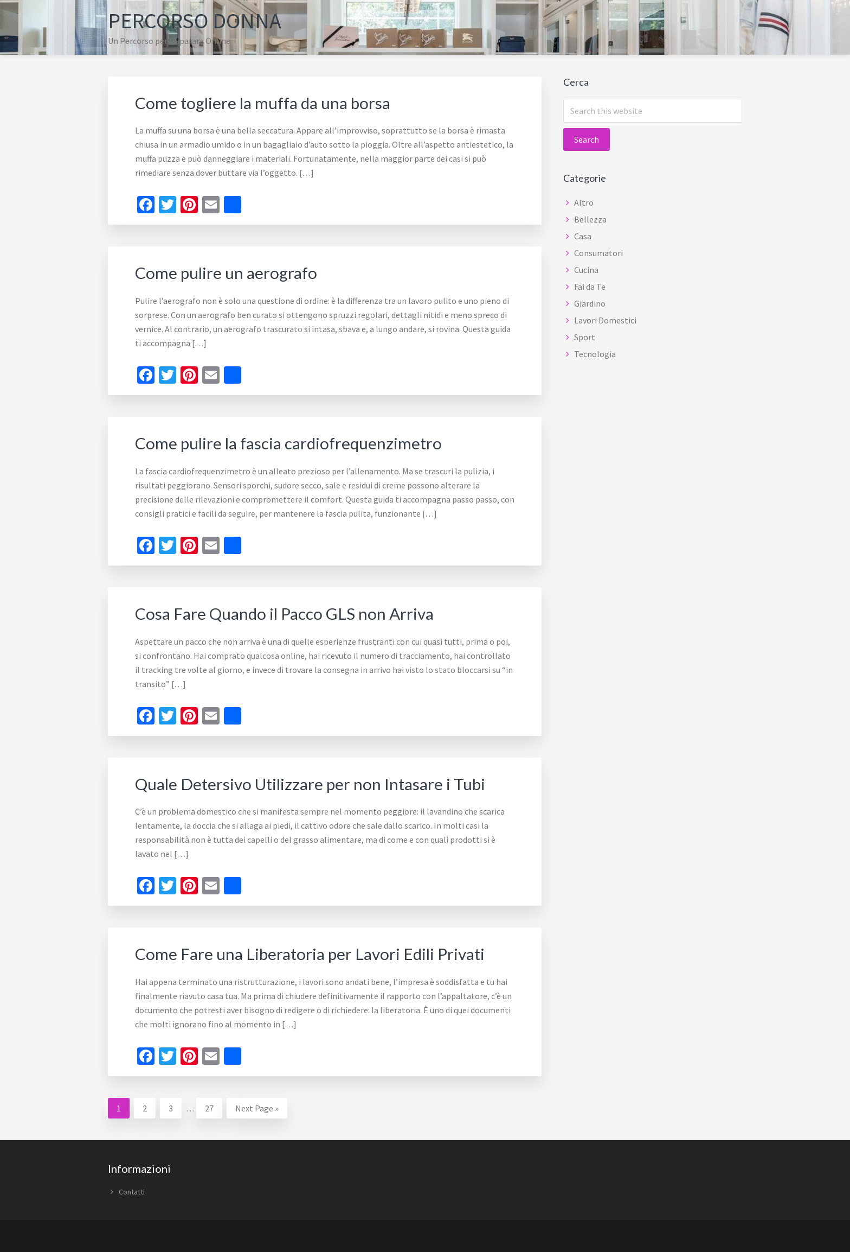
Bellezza (590, 218)
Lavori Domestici (605, 319)
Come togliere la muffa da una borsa (263, 102)
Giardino (590, 302)
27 (213, 1104)
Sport (584, 336)
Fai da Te (590, 286)
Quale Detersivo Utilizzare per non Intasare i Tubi (310, 781)
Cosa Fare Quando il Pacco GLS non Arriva (285, 611)
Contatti (132, 1189)
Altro (584, 201)
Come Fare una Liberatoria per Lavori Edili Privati (311, 951)
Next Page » (257, 1107)
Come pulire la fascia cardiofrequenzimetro (289, 442)
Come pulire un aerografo (226, 272)
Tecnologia (595, 353)
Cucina (586, 269)
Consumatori (598, 252)
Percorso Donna (194, 20)
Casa (582, 235)
